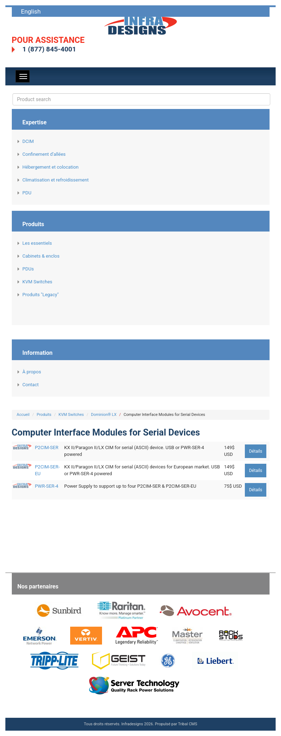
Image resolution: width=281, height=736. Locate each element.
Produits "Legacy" (41, 294)
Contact (31, 384)
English (31, 11)
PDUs (28, 269)
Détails (255, 451)
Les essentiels (37, 243)
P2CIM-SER (46, 447)
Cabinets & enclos (41, 256)
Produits (44, 414)
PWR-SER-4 (46, 486)
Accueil (23, 414)
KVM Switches (37, 281)
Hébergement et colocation (51, 167)
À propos (32, 371)
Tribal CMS (187, 724)
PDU (27, 192)
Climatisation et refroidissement (56, 180)
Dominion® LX (103, 414)
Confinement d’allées (44, 154)
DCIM (28, 141)
